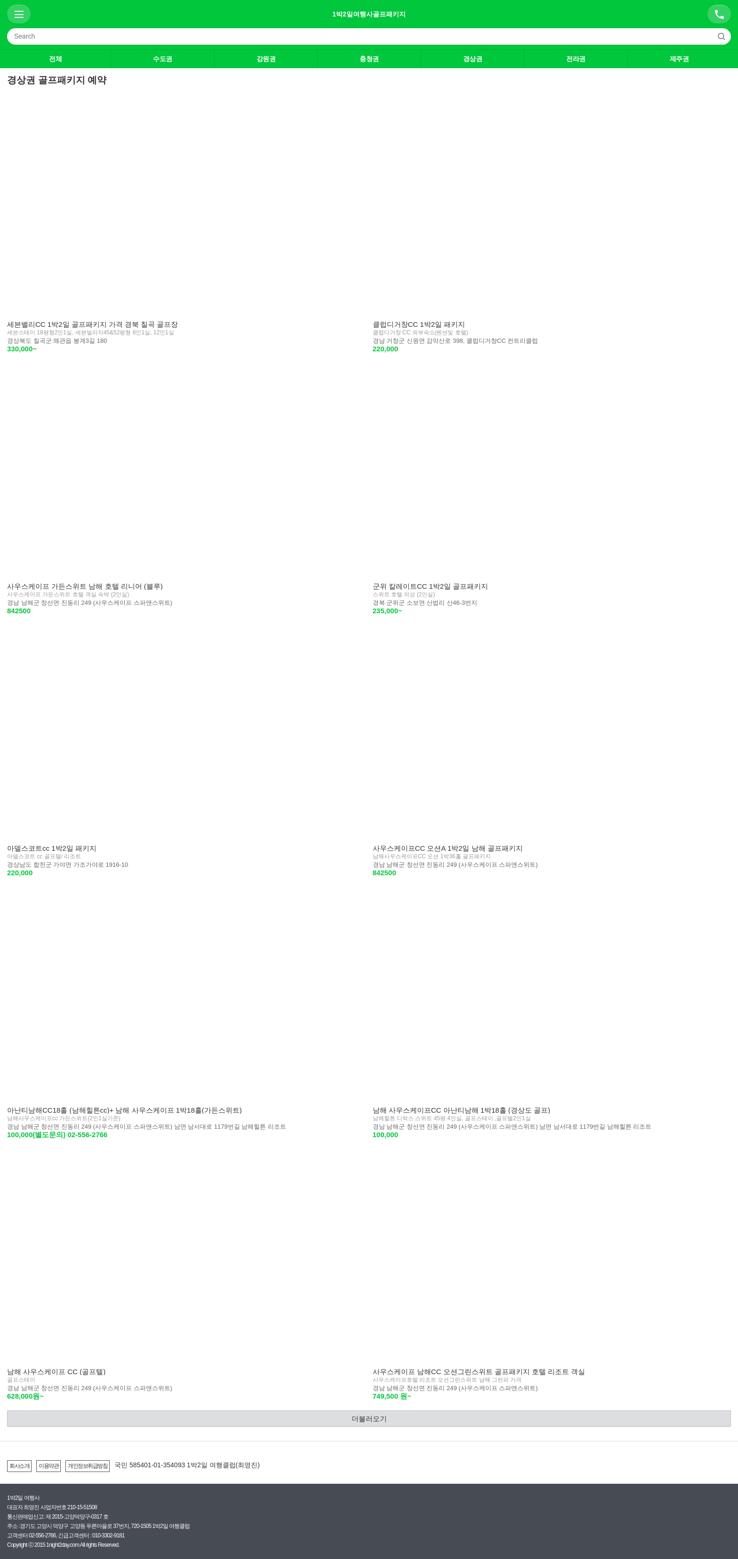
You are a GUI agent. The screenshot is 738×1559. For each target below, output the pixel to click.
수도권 (162, 59)
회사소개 (19, 1466)
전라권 (576, 59)
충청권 (369, 59)
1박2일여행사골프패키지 (369, 14)
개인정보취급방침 (87, 1466)
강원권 (266, 59)
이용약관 (48, 1466)
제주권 (679, 59)
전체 (55, 59)
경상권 (472, 59)
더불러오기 (369, 1419)
